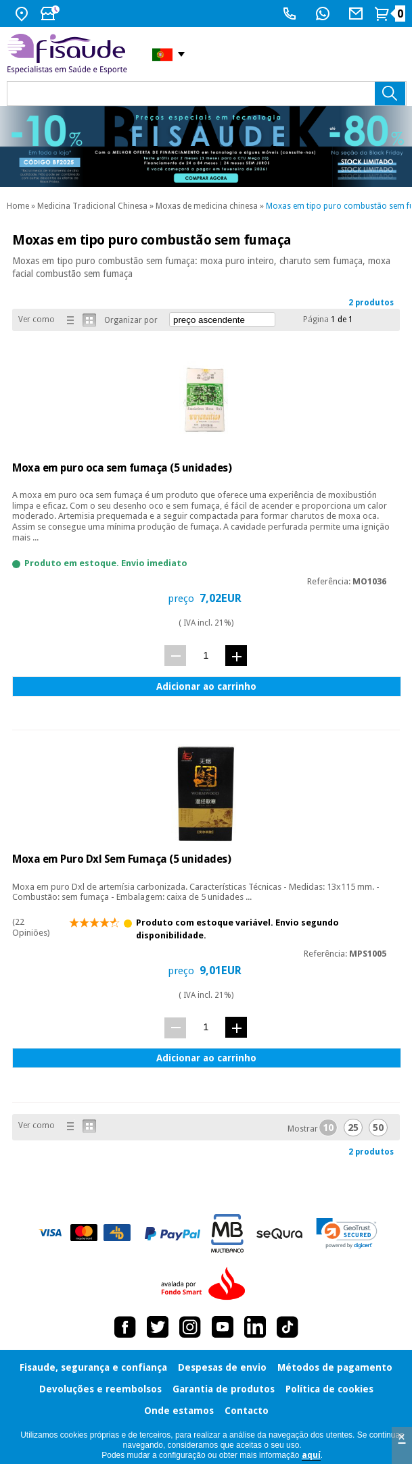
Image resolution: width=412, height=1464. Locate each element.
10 (328, 1127)
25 (353, 1127)
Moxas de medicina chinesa (207, 206)
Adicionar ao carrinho (206, 686)
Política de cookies (329, 1389)
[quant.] (206, 655)
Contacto (247, 1410)
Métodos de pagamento (334, 1367)
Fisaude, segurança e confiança (93, 1367)
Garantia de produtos (224, 1389)
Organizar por (131, 320)
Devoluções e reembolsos (100, 1389)
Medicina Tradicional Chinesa (92, 206)
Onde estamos (179, 1410)
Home (18, 206)
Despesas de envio (222, 1367)
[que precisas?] (207, 93)
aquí (311, 1455)
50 (378, 1127)
